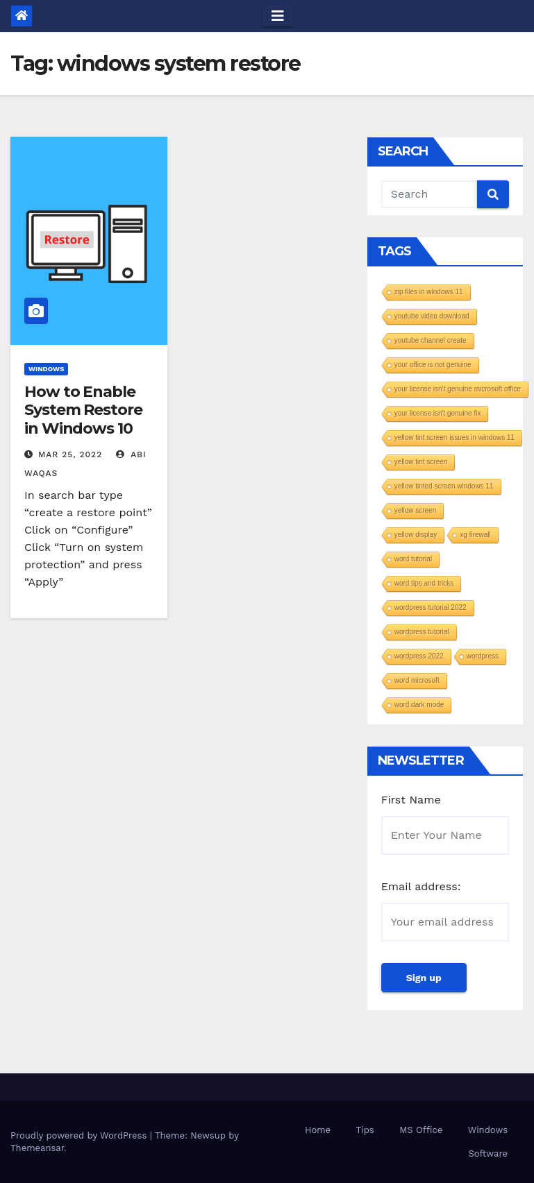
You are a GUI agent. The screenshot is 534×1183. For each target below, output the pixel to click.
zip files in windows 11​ (428, 292)
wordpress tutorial (421, 632)
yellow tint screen (421, 462)
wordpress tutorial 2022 (430, 607)
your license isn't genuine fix (437, 413)
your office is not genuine (433, 364)
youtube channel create (430, 340)
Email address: (421, 886)
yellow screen (415, 510)
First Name (411, 799)
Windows (46, 369)
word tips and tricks (424, 583)
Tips (365, 1130)
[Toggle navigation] (277, 16)
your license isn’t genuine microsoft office (457, 389)
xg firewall (475, 534)
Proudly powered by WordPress (80, 1135)
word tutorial (413, 559)
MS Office (420, 1130)
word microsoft (417, 680)
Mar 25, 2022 (70, 454)
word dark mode (419, 704)
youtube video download (431, 316)
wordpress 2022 (419, 656)
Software (488, 1153)
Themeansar (37, 1148)
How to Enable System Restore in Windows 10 (83, 410)
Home (318, 1130)
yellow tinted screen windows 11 (444, 486)
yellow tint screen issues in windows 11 (454, 437)
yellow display (415, 534)
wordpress (483, 656)
